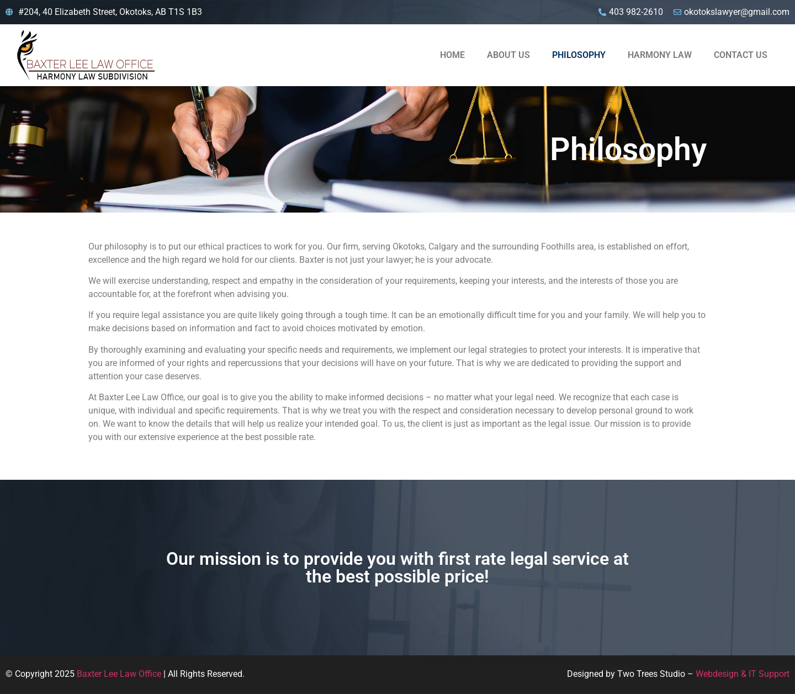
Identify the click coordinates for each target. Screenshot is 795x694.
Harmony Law (660, 55)
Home (452, 55)
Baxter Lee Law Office (119, 674)
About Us (508, 55)
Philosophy (579, 55)
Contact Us (740, 55)
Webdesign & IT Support (742, 674)
